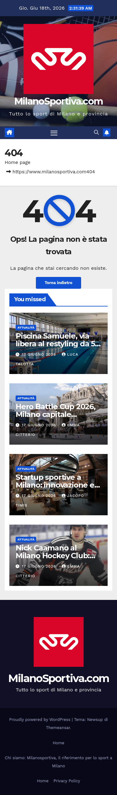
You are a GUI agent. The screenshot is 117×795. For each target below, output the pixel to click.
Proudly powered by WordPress (40, 719)
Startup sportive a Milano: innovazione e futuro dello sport (55, 485)
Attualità (25, 327)
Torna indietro (58, 282)
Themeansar (58, 727)
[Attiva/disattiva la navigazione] (54, 133)
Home (58, 743)
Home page (18, 162)
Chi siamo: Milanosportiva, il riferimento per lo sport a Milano (58, 761)
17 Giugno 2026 (39, 354)
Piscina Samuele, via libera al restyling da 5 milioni (55, 343)
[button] (96, 132)
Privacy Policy (66, 781)
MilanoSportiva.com (58, 101)
